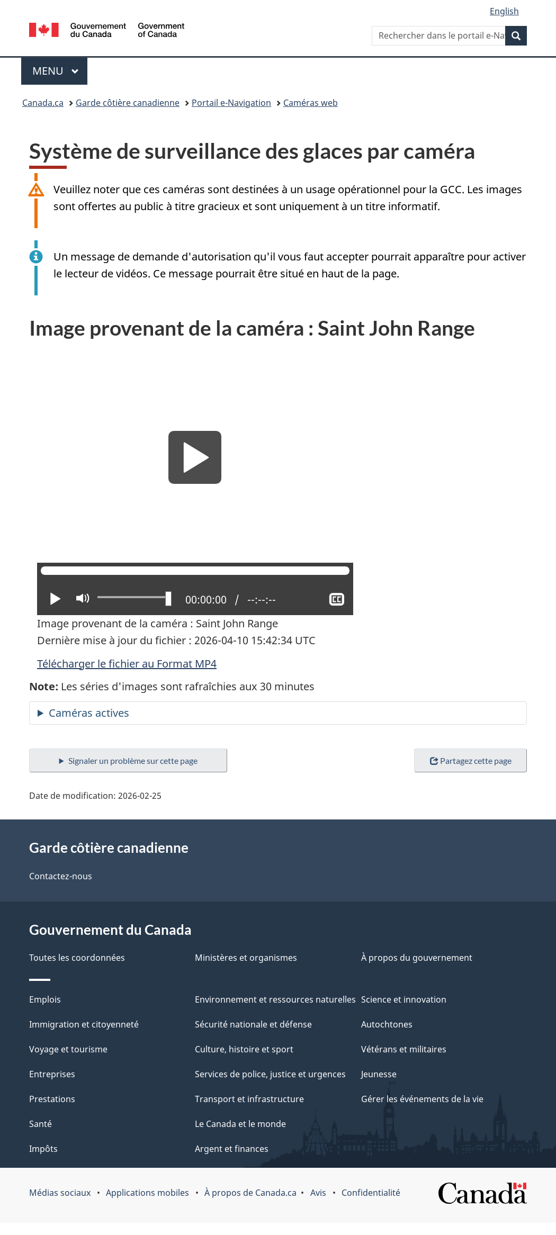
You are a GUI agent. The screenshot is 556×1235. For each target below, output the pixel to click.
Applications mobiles (147, 1192)
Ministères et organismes (246, 957)
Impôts (43, 1149)
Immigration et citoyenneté (84, 1024)
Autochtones (386, 1024)
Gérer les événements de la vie (422, 1099)
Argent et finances (231, 1149)
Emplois (45, 999)
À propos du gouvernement (416, 957)
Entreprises (52, 1074)
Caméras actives (89, 713)
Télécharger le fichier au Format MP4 (127, 663)
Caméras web (310, 103)
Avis (318, 1192)
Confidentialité (371, 1192)
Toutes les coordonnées (77, 957)
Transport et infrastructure (249, 1099)
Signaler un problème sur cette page (133, 760)
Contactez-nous (60, 876)
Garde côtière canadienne (128, 103)
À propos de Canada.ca (250, 1192)
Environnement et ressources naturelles (275, 999)
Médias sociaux (60, 1192)
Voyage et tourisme (68, 1049)
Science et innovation (403, 999)
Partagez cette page (471, 760)
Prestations (52, 1099)
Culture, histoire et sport (244, 1049)
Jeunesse (379, 1074)
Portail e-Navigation (231, 103)
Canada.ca (43, 103)
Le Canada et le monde (240, 1124)
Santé (40, 1124)
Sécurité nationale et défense (253, 1024)
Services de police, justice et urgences (270, 1074)
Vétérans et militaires (403, 1049)
